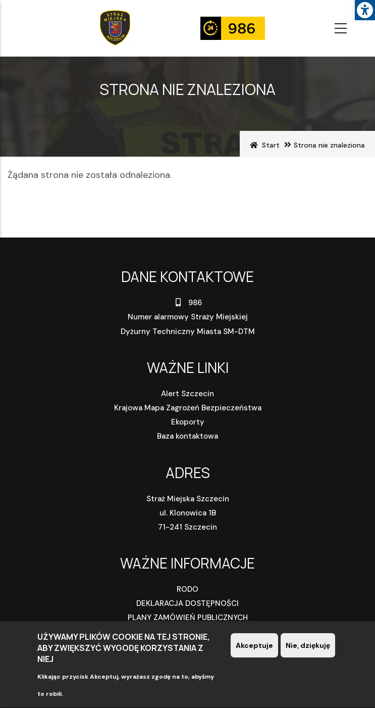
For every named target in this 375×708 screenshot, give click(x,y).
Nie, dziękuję (308, 647)
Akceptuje (254, 647)
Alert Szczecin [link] (187, 394)
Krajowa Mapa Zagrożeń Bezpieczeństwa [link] (187, 408)
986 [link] (187, 303)
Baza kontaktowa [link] (187, 436)
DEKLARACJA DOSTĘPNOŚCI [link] (187, 603)
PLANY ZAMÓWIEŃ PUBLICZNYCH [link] (188, 617)
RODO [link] (187, 589)
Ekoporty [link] (187, 422)
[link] (365, 10)
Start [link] (271, 145)
